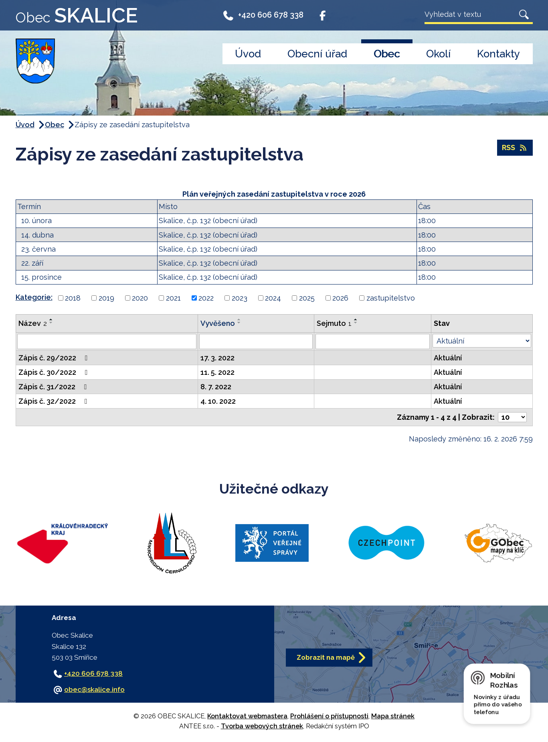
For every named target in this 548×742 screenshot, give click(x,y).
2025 (307, 298)
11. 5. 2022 (217, 372)
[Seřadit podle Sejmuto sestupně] (356, 322)
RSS (515, 148)
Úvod (248, 54)
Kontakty (498, 54)
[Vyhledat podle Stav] (482, 341)
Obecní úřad (317, 54)
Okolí (438, 54)
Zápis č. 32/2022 (54, 401)
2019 (106, 298)
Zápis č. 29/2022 (54, 358)
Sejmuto (334, 323)
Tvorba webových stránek (262, 726)
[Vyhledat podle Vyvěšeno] (256, 341)
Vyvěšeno (217, 323)
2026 (340, 298)
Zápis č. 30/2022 (54, 372)
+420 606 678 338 (263, 17)
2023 (239, 298)
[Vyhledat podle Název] (106, 341)
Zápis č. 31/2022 (54, 386)
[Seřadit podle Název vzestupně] (51, 319)
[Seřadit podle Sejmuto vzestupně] (356, 319)
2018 (73, 298)
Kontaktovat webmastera (247, 716)
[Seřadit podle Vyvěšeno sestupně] (239, 322)
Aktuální (448, 358)
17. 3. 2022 (217, 358)
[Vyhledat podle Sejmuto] (372, 341)
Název (32, 323)
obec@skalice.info (94, 689)
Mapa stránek (393, 716)
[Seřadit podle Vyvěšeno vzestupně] (239, 319)
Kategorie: (34, 297)
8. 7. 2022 (215, 386)
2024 (273, 298)
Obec (387, 54)
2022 (206, 298)
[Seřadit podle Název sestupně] (51, 322)
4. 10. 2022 (218, 401)
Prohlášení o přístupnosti (329, 716)
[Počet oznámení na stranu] (512, 417)
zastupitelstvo (390, 298)
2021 (173, 298)
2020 (140, 298)
